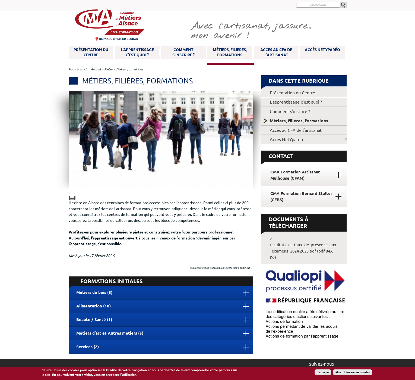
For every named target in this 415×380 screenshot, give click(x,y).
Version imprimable (72, 196)
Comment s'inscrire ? (183, 52)
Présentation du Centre (91, 52)
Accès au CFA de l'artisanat (276, 52)
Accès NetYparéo (322, 50)
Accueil (96, 69)
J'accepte (323, 372)
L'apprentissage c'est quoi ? (137, 52)
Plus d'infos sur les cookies (352, 372)
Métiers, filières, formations (230, 52)
